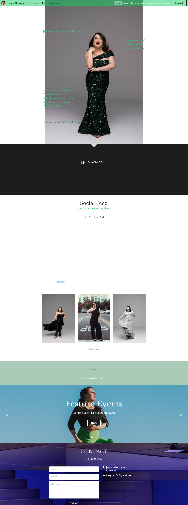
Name (54, 469)
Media (94, 369)
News (94, 423)
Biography (94, 349)
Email (54, 476)
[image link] (58, 318)
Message (56, 484)
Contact (179, 3)
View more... (62, 282)
